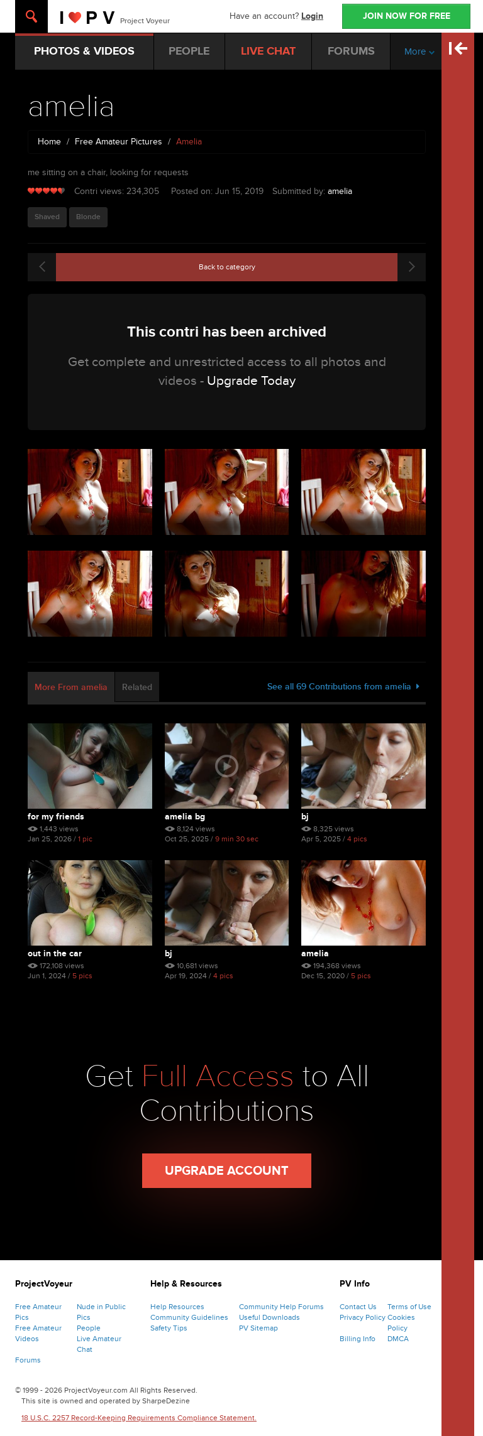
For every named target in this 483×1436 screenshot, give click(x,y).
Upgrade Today (251, 381)
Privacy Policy (363, 1317)
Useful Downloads (269, 1317)
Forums (28, 1360)
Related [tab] (137, 687)
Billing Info (357, 1338)
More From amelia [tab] (71, 687)
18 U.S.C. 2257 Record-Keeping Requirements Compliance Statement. (139, 1417)
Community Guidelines (189, 1317)
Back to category (227, 266)
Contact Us (358, 1306)
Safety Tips (168, 1328)
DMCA (398, 1338)
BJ (305, 816)
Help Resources (177, 1306)
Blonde (88, 217)
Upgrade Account (227, 1171)
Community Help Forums (281, 1306)
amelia (340, 191)
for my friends (56, 816)
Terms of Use (409, 1306)
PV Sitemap (258, 1328)
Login (312, 16)
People (89, 1328)
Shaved (47, 217)
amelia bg (185, 816)
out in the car (55, 953)
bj (168, 953)
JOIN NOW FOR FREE (406, 16)
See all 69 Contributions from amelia (343, 686)
